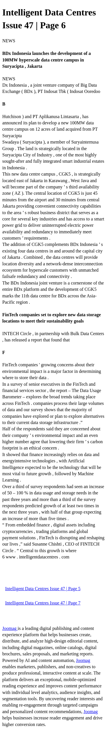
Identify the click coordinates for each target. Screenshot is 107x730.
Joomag (10, 628)
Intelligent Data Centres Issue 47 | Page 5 (42, 588)
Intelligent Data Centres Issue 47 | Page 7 (42, 602)
